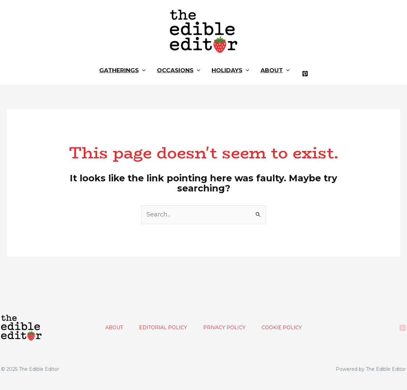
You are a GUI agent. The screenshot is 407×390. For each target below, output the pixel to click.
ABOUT (114, 327)
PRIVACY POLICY (224, 327)
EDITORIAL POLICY (163, 327)
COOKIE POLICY (282, 327)
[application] (142, 70)
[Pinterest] (305, 74)
